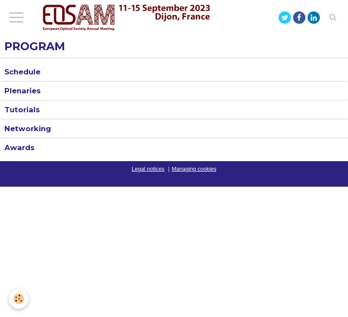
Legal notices (148, 169)
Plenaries (22, 90)
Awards (19, 147)
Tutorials (22, 109)
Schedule (22, 71)
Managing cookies (194, 169)
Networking (27, 128)
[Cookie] (19, 299)
